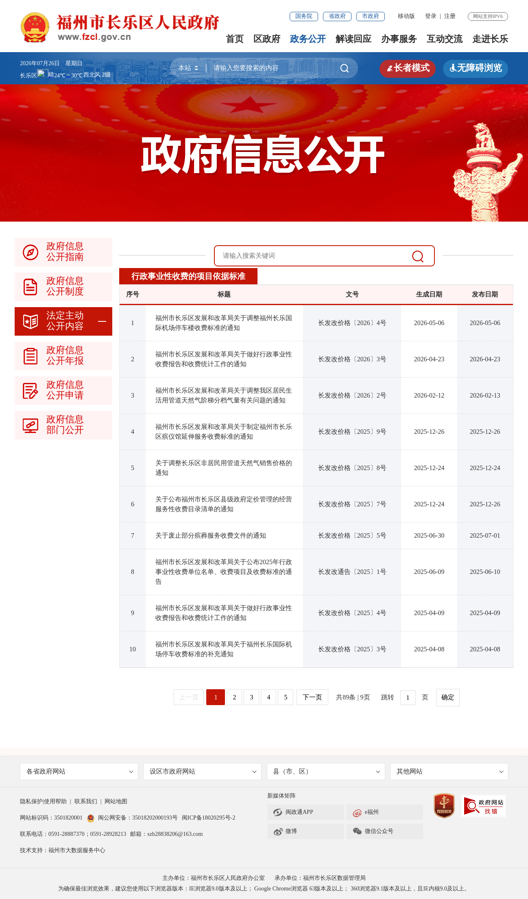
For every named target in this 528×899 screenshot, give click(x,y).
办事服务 (399, 39)
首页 (235, 39)
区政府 (266, 39)
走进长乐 (490, 39)
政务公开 (308, 39)
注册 (450, 16)
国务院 (303, 16)
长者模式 (408, 68)
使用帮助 (55, 801)
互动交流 (445, 39)
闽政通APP (293, 812)
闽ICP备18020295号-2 (208, 818)
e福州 (365, 812)
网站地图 (116, 801)
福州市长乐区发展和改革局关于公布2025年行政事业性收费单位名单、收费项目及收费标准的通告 (223, 571)
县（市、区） (326, 771)
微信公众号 (372, 831)
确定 (447, 697)
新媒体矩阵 (281, 796)
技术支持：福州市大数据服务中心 (62, 850)
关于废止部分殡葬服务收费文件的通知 (210, 535)
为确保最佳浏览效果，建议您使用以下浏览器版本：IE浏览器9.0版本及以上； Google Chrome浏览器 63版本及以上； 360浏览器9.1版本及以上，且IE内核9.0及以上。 (264, 889)
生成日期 (429, 294)
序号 (132, 294)
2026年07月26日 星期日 (51, 63)
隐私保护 (31, 801)
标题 (224, 294)
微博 (285, 831)
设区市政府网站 (203, 771)
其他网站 (450, 771)
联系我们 (85, 801)
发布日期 (485, 294)
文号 (352, 294)
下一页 (312, 697)
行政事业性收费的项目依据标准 (188, 276)
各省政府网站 (79, 771)
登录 (430, 16)
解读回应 (353, 39)
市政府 (370, 16)
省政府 (337, 16)
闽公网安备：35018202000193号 (132, 818)
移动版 (406, 16)
